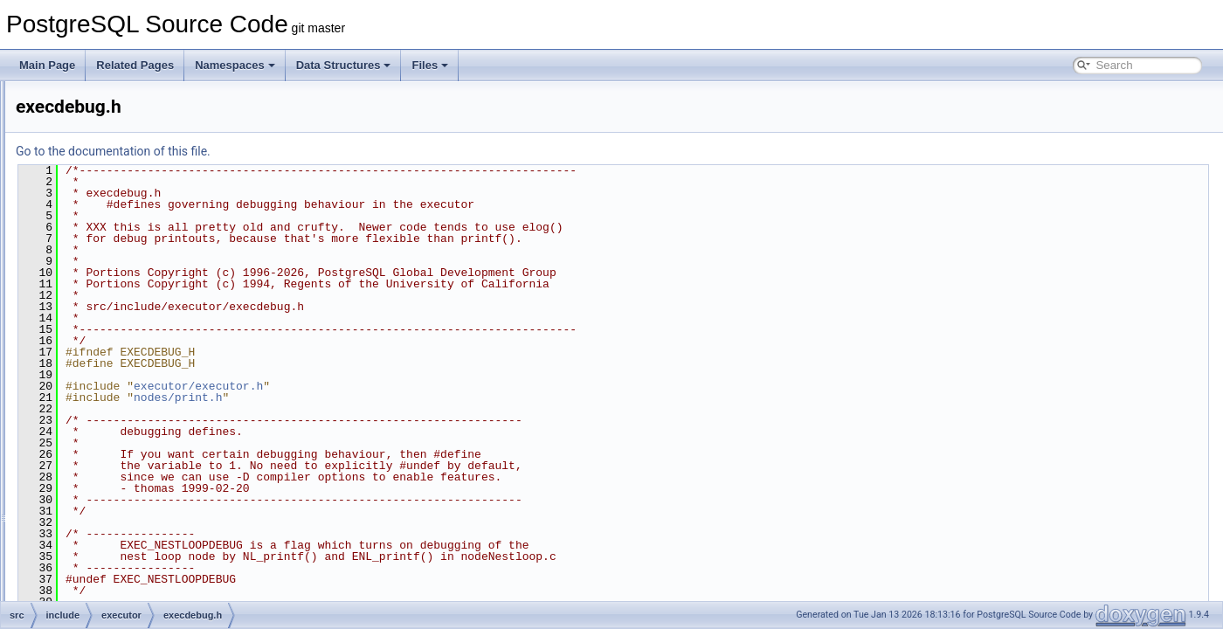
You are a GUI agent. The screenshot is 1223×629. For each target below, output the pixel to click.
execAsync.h (129, 330)
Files (429, 65)
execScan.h (127, 445)
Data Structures (343, 65)
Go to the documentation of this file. (331, 151)
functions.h (125, 484)
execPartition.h (134, 426)
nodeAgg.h (125, 561)
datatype (106, 292)
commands (111, 253)
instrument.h (128, 522)
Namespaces (235, 65)
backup (103, 196)
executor (106, 311)
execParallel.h (132, 407)
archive (103, 176)
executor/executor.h (416, 386)
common (92, 99)
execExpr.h (125, 388)
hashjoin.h (124, 503)
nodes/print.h (396, 397)
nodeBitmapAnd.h (141, 599)
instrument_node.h (143, 542)
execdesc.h (126, 369)
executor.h (124, 465)
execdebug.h (130, 349)
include (88, 138)
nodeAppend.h (134, 580)
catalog (103, 234)
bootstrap (107, 215)
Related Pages (135, 65)
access (102, 157)
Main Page (47, 65)
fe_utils (88, 119)
